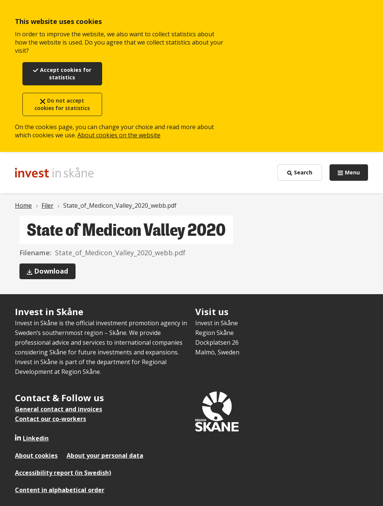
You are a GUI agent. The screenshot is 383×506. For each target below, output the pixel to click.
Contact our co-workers (50, 419)
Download (55, 272)
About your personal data (105, 455)
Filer (47, 205)
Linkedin (36, 438)
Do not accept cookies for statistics (62, 104)
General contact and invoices (58, 409)
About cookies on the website (118, 135)
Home (23, 205)
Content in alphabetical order (59, 490)
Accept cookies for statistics (65, 73)
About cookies (36, 455)
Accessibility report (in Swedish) (63, 473)
